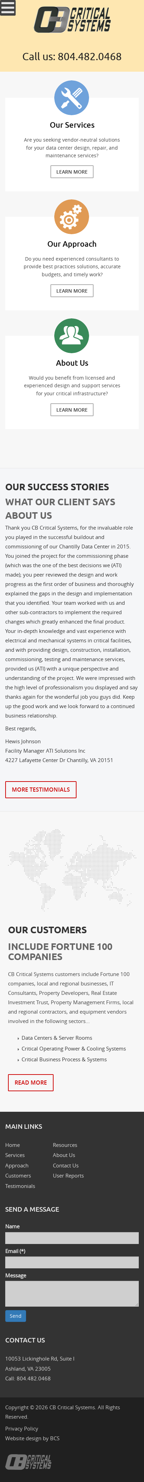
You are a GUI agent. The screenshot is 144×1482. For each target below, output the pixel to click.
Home (12, 1144)
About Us (64, 1154)
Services (15, 1154)
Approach (17, 1165)
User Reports (68, 1175)
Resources (65, 1144)
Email (15, 1250)
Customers (18, 1175)
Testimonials (20, 1185)
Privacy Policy (21, 1428)
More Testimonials (41, 789)
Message (15, 1275)
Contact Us (66, 1165)
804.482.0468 (90, 56)
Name (12, 1226)
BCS (54, 1438)
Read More (31, 1082)
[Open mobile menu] (8, 8)
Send (16, 1316)
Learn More (72, 171)
